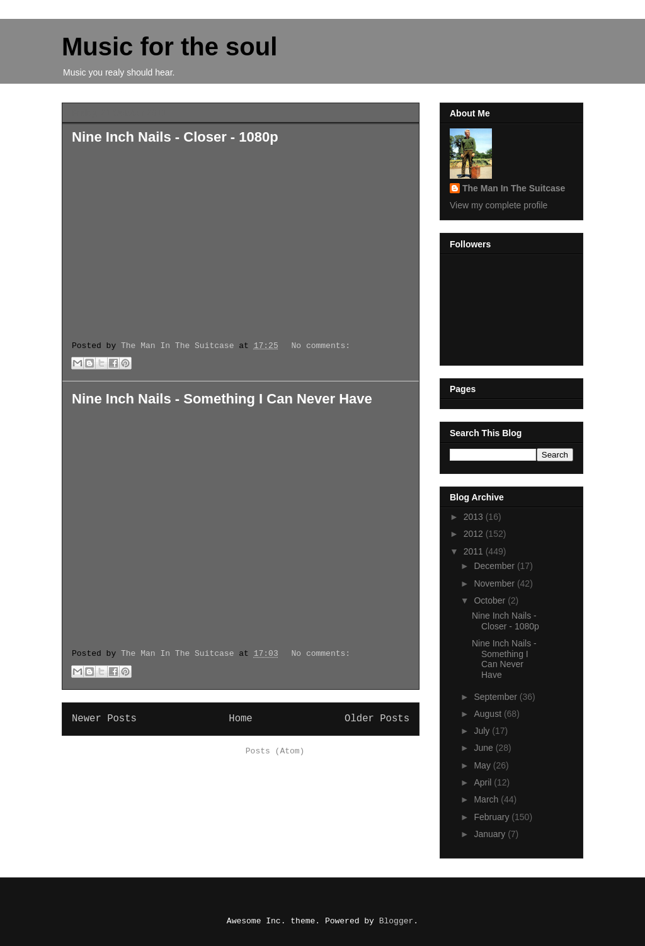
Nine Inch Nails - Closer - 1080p (175, 137)
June (484, 748)
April (484, 782)
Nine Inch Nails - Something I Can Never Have (222, 399)
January (491, 834)
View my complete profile (498, 205)
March (487, 799)
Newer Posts (104, 718)
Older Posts (377, 718)
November (495, 583)
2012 (475, 534)
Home (240, 718)
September (496, 697)
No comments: (321, 346)
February (492, 817)
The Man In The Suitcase (513, 188)
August (488, 714)
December (495, 566)
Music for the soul (169, 46)
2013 (475, 517)
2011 (475, 551)
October (491, 600)
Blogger (396, 921)
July (483, 731)
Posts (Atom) (275, 751)
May (483, 765)
